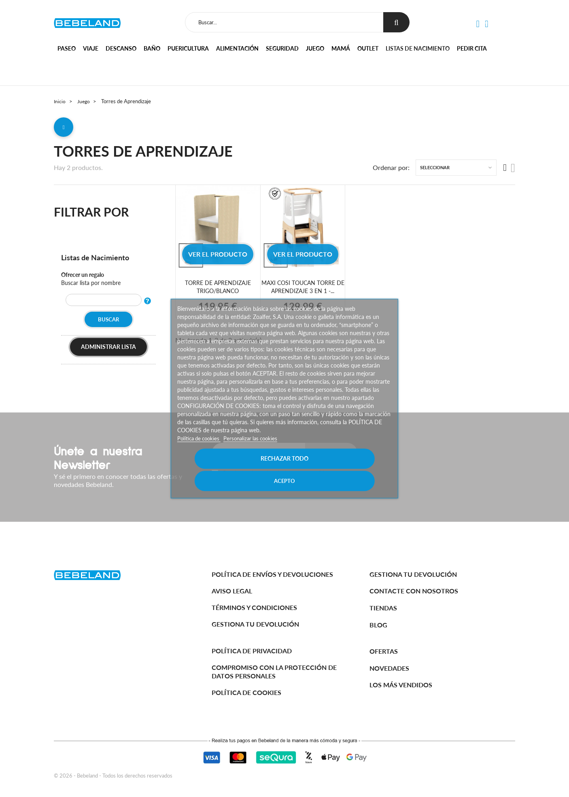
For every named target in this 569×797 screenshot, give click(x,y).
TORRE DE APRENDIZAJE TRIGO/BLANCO (218, 290)
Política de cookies (201, 449)
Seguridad (282, 48)
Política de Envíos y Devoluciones (272, 574)
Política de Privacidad (252, 651)
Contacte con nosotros (413, 591)
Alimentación (237, 48)
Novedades (389, 668)
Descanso (121, 48)
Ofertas (383, 651)
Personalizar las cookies (257, 449)
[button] (478, 24)
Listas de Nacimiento (98, 260)
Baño (152, 48)
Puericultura (188, 48)
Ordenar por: (391, 170)
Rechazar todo (231, 469)
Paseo (66, 48)
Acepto (338, 469)
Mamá (340, 48)
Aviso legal (232, 591)
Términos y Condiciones (254, 607)
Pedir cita (472, 48)
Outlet (367, 48)
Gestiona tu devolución (255, 624)
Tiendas (383, 608)
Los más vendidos (400, 685)
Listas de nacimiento (418, 48)
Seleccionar (435, 170)
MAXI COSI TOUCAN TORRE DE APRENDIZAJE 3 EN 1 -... (302, 290)
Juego (315, 48)
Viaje (90, 48)
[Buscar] (283, 22)
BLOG (378, 625)
